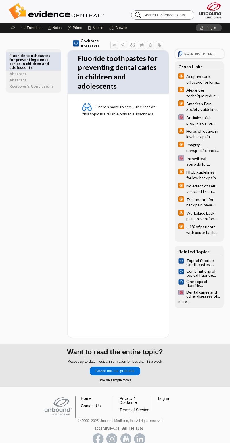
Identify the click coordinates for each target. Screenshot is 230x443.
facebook (98, 427)
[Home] (13, 28)
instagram (112, 427)
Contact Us (91, 394)
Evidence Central (79, 11)
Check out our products (114, 360)
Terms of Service (134, 398)
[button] (119, 28)
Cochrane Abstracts (83, 42)
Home (86, 387)
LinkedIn (139, 427)
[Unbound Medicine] (210, 10)
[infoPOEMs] (199, 79)
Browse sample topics (115, 369)
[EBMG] (199, 120)
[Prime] (75, 28)
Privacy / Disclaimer (129, 389)
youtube (125, 427)
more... (183, 301)
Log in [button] (163, 387)
